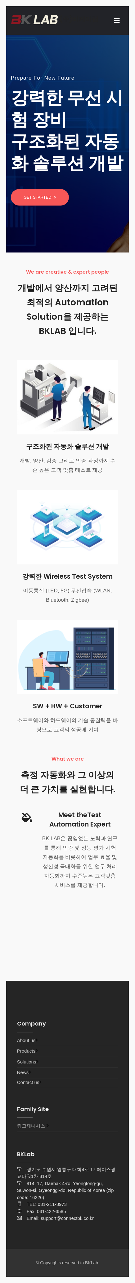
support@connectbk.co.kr (67, 1218)
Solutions (26, 1061)
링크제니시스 (31, 1125)
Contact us (28, 1082)
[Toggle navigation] (117, 20)
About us (26, 1040)
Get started (40, 197)
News (23, 1072)
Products (26, 1051)
